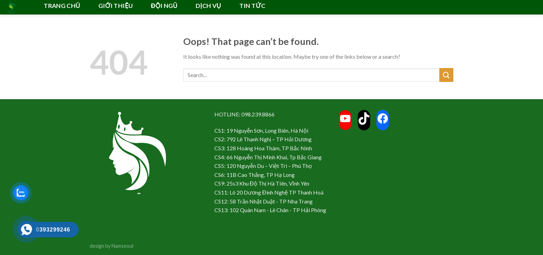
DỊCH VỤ (208, 6)
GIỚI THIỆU (115, 6)
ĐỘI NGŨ (164, 6)
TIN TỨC (252, 6)
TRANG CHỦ (62, 6)
